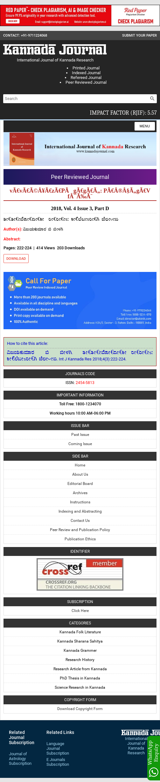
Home (80, 465)
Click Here (80, 610)
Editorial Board (80, 483)
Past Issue (80, 434)
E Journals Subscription (57, 762)
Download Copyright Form (80, 709)
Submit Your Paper (139, 35)
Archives (80, 493)
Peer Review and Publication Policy (80, 530)
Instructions (80, 502)
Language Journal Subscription (57, 748)
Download (16, 259)
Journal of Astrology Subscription (20, 758)
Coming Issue (80, 444)
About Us (80, 474)
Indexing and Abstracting (80, 511)
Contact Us (80, 520)
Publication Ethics (80, 539)
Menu (145, 126)
